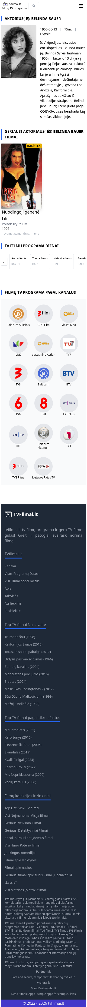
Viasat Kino (68, 325)
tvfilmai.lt (13, 529)
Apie (8, 588)
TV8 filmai (60, 931)
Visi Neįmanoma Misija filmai (26, 815)
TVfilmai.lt (11, 899)
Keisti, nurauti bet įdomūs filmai (29, 838)
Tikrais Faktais (30, 949)
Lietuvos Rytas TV (43, 477)
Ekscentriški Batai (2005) (23, 745)
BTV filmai (11, 931)
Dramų (70, 942)
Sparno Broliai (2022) (20, 767)
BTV (68, 384)
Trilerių (60, 942)
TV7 (68, 355)
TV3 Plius (18, 477)
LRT (18, 446)
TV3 (18, 384)
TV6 (18, 414)
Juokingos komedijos (20, 852)
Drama (8, 234)
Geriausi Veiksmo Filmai (23, 823)
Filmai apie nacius (18, 867)
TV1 (68, 446)
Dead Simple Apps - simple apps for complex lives (43, 994)
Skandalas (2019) (17, 752)
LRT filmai (70, 927)
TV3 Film (74, 931)
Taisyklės (11, 596)
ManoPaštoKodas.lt (43, 988)
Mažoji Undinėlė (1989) (22, 704)
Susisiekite (13, 611)
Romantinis (21, 234)
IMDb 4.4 (34, 146)
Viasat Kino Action (43, 355)
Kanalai (10, 566)
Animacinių (12, 949)
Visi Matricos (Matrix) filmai (25, 890)
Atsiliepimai (13, 603)
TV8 (43, 414)
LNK (18, 355)
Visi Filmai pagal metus (22, 581)
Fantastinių (42, 945)
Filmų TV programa (14, 8)
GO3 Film (44, 325)
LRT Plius (68, 414)
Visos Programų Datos (22, 573)
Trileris (34, 234)
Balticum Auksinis (18, 325)
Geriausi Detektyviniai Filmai (26, 830)
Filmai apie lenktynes (20, 860)
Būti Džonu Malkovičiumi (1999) (29, 696)
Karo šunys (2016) (18, 737)
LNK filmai (56, 927)
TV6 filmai (46, 931)
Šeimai (59, 949)
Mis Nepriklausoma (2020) (24, 774)
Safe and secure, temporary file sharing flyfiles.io (43, 977)
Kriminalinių (69, 945)
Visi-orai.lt (43, 983)
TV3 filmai (41, 927)
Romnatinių (12, 945)
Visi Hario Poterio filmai (22, 845)
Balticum (43, 384)
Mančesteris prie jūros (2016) (27, 674)
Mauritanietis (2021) (20, 730)
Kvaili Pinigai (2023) (19, 759)
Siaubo (55, 945)
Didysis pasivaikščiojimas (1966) (29, 659)
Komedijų (27, 945)
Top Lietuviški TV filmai (22, 808)
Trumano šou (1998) (20, 637)
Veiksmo (48, 942)
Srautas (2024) (15, 681)
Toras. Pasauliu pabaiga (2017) (28, 651)
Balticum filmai (29, 931)
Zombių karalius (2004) (22, 666)
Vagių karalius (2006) (20, 782)
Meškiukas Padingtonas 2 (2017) (29, 689)
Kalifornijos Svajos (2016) (23, 644)
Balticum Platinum (43, 446)
